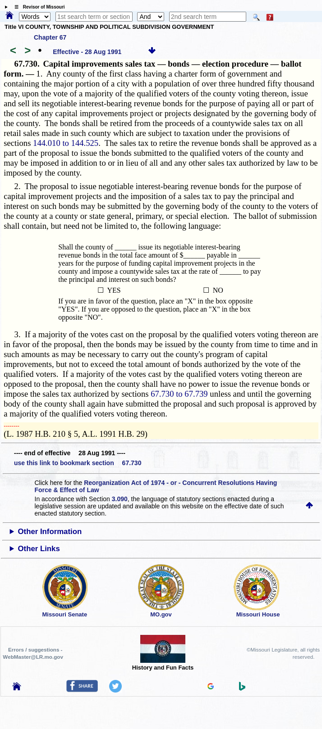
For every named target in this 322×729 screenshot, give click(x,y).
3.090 (120, 499)
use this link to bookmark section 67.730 (77, 462)
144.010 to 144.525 (65, 143)
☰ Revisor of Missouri (37, 7)
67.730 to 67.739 (179, 393)
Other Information (50, 531)
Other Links (39, 548)
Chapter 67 (50, 37)
